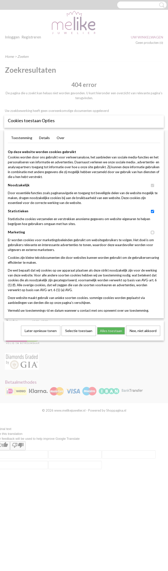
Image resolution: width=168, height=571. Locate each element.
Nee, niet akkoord (143, 373)
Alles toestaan (111, 373)
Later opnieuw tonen (41, 373)
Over (60, 180)
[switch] (152, 228)
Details (44, 180)
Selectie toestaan (78, 373)
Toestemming (21, 180)
